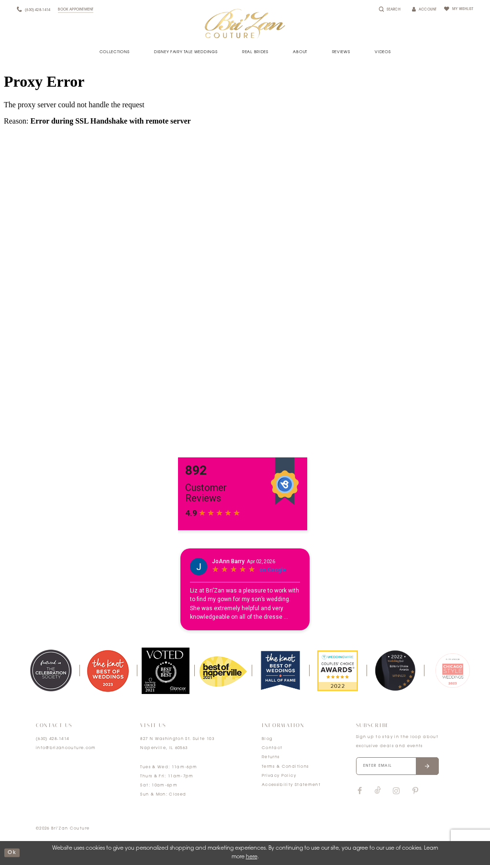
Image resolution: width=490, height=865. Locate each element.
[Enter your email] (399, 766)
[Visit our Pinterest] (415, 791)
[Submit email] (430, 766)
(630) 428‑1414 (52, 739)
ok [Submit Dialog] (12, 852)
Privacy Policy (279, 776)
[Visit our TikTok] (378, 792)
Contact (272, 748)
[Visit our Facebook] (360, 791)
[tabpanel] (50, 670)
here (251, 857)
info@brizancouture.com (66, 748)
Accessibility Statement (291, 785)
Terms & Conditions (285, 767)
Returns (270, 757)
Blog (267, 739)
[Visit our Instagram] (396, 791)
